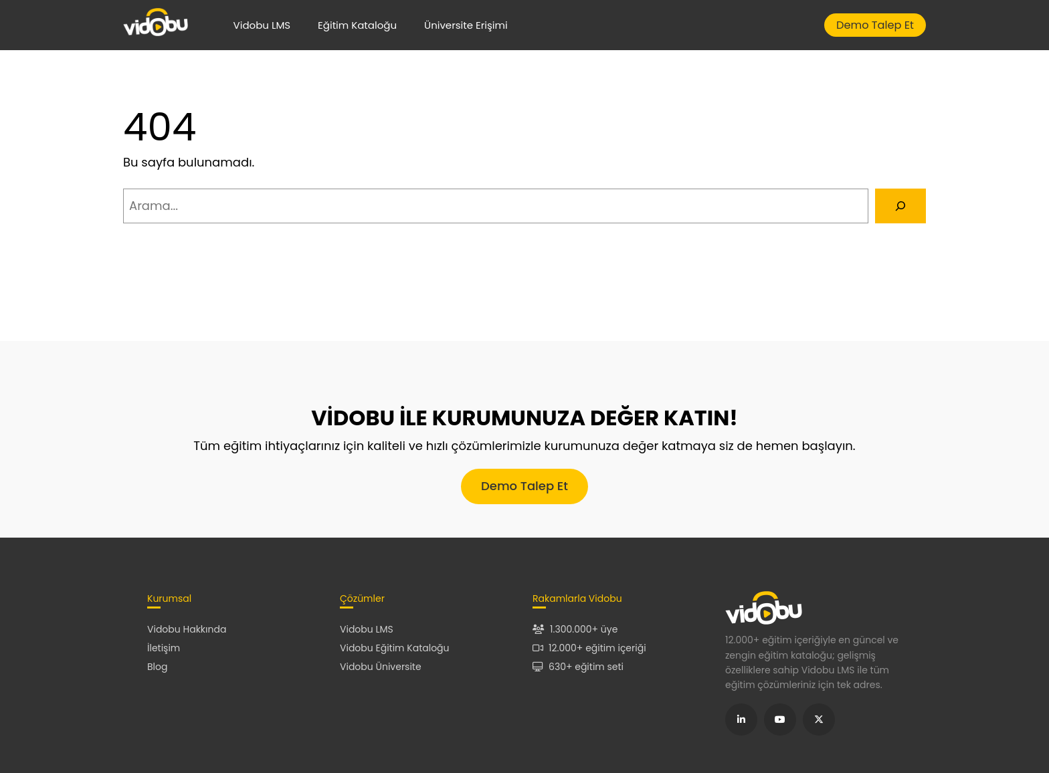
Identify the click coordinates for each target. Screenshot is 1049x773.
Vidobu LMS (262, 25)
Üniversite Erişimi (466, 25)
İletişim (163, 648)
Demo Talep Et (875, 25)
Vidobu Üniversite (380, 666)
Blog (157, 666)
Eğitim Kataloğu (357, 25)
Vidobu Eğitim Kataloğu (395, 648)
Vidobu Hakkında (186, 629)
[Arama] (900, 206)
